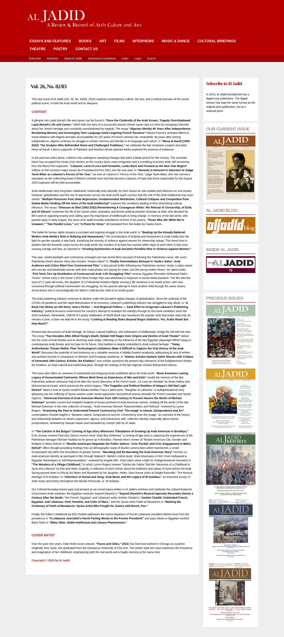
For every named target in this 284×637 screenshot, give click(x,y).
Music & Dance (176, 41)
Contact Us (87, 49)
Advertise (52, 58)
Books (85, 41)
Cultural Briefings (217, 41)
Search (151, 58)
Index (125, 58)
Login (138, 58)
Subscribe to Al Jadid (224, 83)
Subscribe (35, 58)
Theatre (38, 49)
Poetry (60, 49)
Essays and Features (50, 41)
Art (102, 41)
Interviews (143, 41)
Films (119, 41)
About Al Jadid (73, 58)
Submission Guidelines (102, 58)
